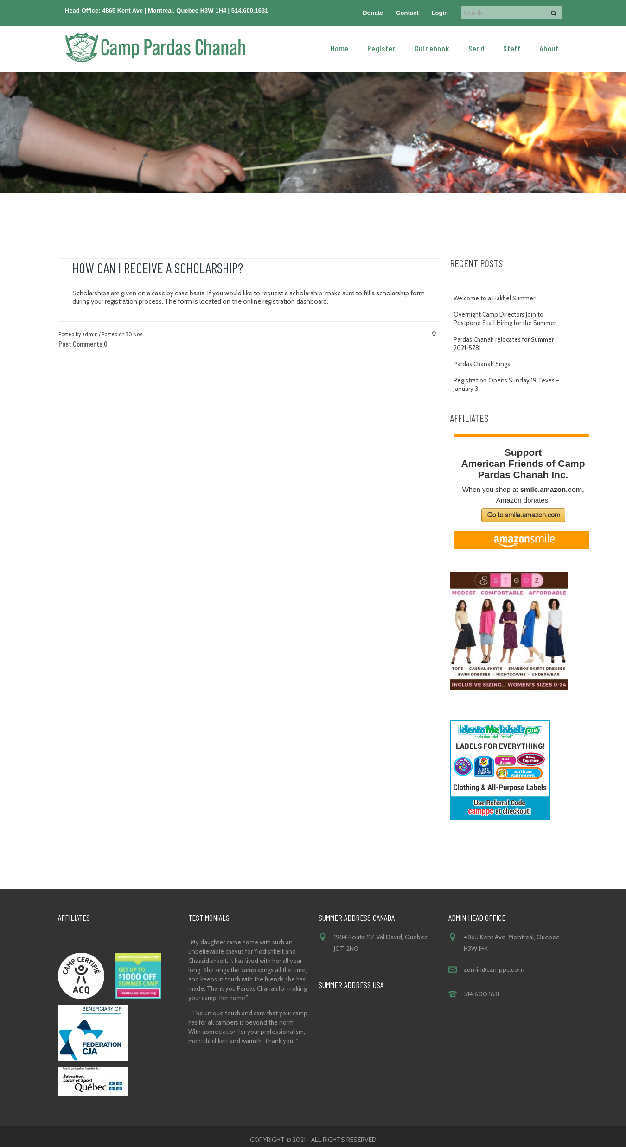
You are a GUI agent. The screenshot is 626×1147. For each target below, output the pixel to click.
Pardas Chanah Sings (482, 364)
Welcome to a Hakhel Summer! (495, 298)
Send (476, 48)
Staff (512, 48)
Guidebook (432, 48)
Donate (373, 12)
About (549, 48)
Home (340, 48)
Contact (407, 12)
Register (381, 48)
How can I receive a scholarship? (157, 267)
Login (440, 12)
